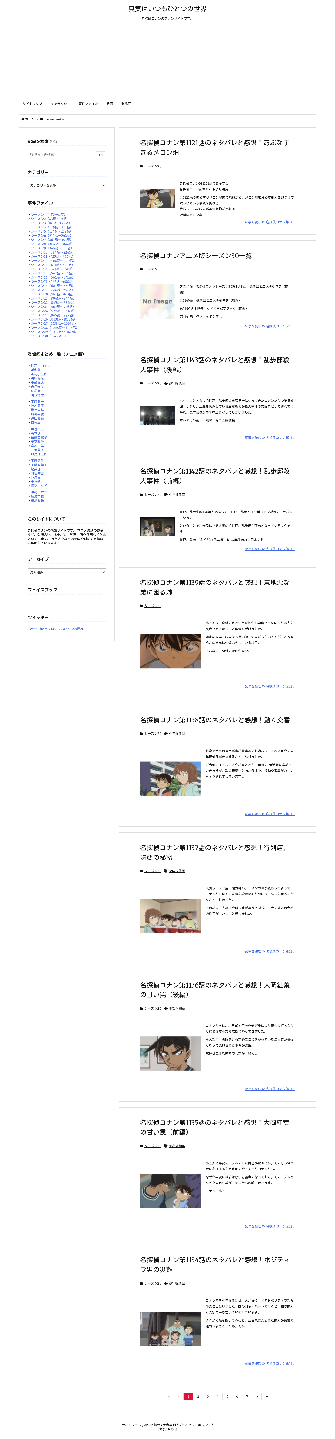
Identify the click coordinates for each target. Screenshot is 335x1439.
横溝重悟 (37, 496)
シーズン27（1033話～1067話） (54, 323)
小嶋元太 (37, 383)
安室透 (36, 482)
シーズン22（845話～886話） (53, 302)
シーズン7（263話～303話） (52, 240)
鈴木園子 (37, 406)
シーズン (150, 269)
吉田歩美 (37, 387)
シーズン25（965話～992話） (53, 315)
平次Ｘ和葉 (177, 1008)
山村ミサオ (39, 492)
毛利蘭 (36, 370)
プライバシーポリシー (194, 1425)
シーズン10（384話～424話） (53, 252)
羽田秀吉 (37, 473)
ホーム (29, 119)
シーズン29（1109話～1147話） (54, 332)
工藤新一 (37, 402)
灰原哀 (36, 391)
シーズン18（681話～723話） (53, 286)
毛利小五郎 (39, 374)
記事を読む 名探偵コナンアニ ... (270, 326)
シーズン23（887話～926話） (53, 307)
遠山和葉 (37, 418)
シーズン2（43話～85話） (50, 219)
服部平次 (37, 414)
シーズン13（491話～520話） (53, 265)
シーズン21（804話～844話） (53, 298)
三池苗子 (37, 450)
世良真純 (37, 410)
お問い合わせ (167, 1429)
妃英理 (36, 469)
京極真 (36, 423)
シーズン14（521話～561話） (53, 269)
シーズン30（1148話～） (49, 336)
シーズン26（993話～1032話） (54, 319)
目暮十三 (37, 429)
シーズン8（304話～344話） (52, 244)
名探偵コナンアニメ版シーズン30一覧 (196, 256)
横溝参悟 (37, 500)
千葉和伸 (37, 442)
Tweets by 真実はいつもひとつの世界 (56, 629)
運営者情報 (152, 1425)
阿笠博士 (37, 395)
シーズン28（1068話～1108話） (55, 328)
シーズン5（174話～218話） (52, 231)
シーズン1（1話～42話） (49, 215)
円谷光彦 (37, 378)
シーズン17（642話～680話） (53, 282)
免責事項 (169, 1425)
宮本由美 (37, 446)
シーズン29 (152, 166)
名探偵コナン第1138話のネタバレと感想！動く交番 (215, 720)
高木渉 (36, 433)
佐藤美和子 (39, 437)
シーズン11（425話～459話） (53, 256)
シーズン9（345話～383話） (52, 248)
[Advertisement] (167, 62)
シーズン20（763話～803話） (53, 294)
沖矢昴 (36, 477)
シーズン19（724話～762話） (53, 290)
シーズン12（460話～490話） (53, 261)
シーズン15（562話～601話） (53, 273)
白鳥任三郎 (39, 454)
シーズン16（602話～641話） (53, 277)
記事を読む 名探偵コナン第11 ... (270, 222)
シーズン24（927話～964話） (53, 311)
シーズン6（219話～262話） (52, 236)
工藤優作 (37, 461)
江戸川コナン (40, 366)
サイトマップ (131, 1425)
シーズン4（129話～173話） (52, 227)
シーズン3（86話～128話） (51, 223)
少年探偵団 (177, 383)
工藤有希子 (39, 465)
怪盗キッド (39, 486)
